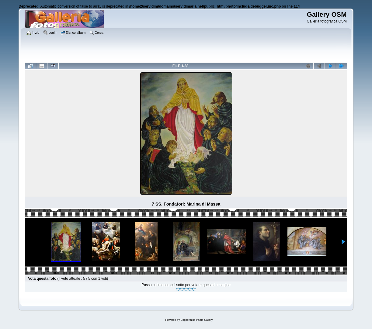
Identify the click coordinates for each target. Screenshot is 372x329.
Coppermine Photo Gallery (196, 319)
